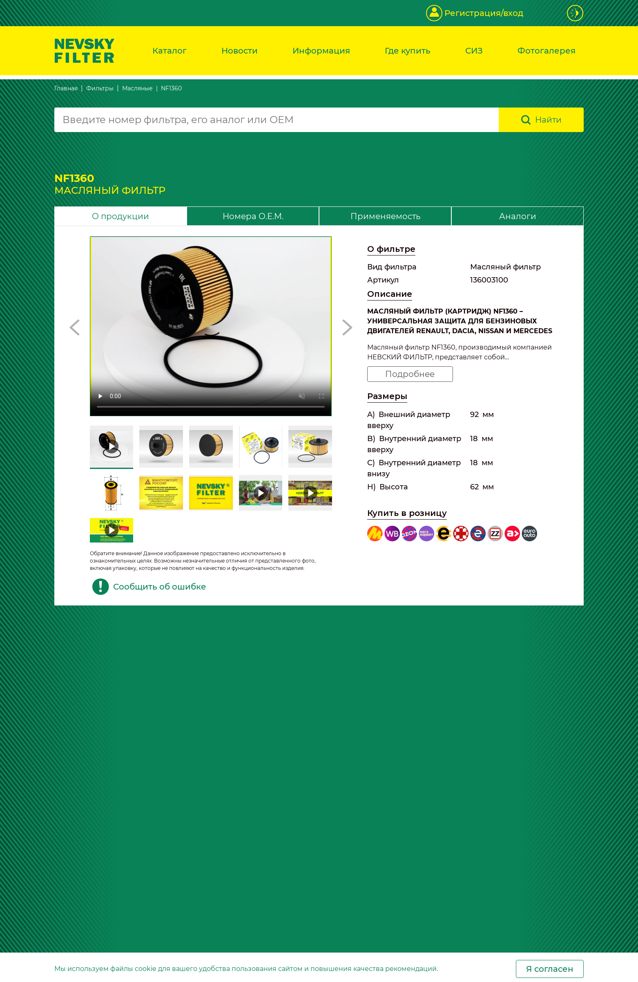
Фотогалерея (547, 51)
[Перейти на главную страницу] (84, 50)
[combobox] (276, 120)
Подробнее (410, 374)
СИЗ (474, 51)
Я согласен (549, 969)
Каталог (169, 51)
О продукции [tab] (120, 216)
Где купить (408, 51)
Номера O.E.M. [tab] (253, 216)
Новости (239, 51)
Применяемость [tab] (385, 216)
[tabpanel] (319, 415)
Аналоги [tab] (517, 216)
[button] (74, 327)
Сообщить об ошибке (149, 586)
